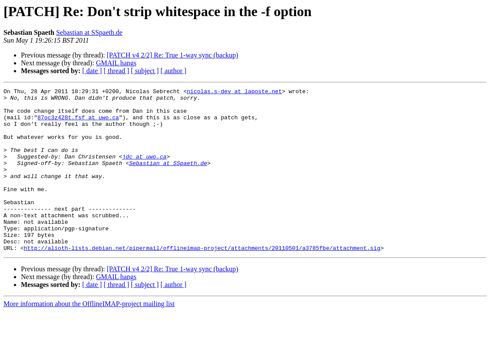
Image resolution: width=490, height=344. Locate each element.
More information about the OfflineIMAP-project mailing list (89, 336)
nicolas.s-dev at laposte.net (234, 92)
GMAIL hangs (116, 63)
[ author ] (174, 70)
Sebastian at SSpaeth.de (89, 32)
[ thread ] (116, 70)
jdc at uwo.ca (144, 171)
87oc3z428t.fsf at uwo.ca (78, 124)
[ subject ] (145, 70)
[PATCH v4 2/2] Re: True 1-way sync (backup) (172, 55)
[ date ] (92, 70)
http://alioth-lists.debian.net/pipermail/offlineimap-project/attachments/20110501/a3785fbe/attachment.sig (202, 280)
